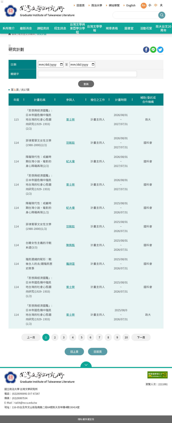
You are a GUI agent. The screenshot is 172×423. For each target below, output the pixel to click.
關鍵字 (15, 74)
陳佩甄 (70, 245)
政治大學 (96, 5)
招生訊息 (60, 28)
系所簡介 (9, 28)
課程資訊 (43, 28)
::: (2, 1)
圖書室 (129, 28)
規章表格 (112, 28)
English (130, 5)
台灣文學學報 (94, 28)
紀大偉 (70, 161)
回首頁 (81, 5)
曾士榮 (70, 119)
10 (126, 337)
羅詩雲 (70, 264)
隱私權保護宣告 (86, 419)
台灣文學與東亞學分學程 (77, 28)
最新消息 (26, 28)
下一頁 (141, 337)
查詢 (86, 84)
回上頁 (74, 352)
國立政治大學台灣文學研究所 (7, 6)
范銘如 (70, 143)
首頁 (14, 34)
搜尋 (161, 15)
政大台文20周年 (26, 34)
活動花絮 (146, 28)
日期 (13, 64)
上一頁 (31, 337)
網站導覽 (114, 5)
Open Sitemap (86, 364)
